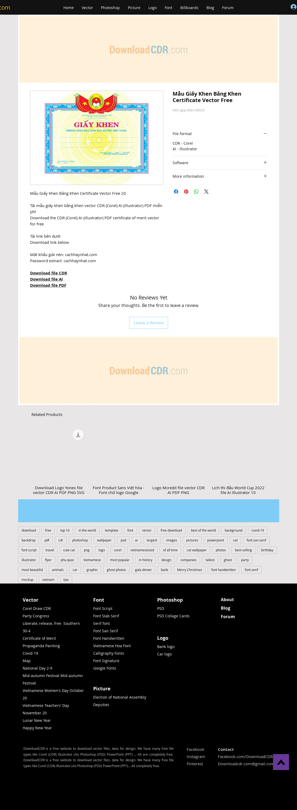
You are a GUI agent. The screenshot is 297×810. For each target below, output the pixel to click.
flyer (48, 560)
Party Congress (36, 615)
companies (188, 560)
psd (123, 540)
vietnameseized (142, 550)
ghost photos (116, 570)
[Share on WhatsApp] (196, 191)
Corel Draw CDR (37, 608)
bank (164, 570)
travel (50, 550)
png (86, 550)
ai (136, 540)
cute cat (69, 550)
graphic (92, 570)
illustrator (29, 560)
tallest (210, 560)
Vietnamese (92, 560)
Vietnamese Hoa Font (112, 645)
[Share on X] (206, 191)
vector (147, 530)
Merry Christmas (189, 570)
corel (117, 550)
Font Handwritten (108, 638)
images (171, 540)
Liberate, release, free (42, 623)
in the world (87, 530)
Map (27, 660)
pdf (46, 540)
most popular (120, 560)
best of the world (203, 530)
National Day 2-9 (37, 668)
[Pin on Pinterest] (186, 191)
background (233, 530)
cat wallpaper (197, 550)
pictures (192, 540)
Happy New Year (37, 727)
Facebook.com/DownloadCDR (245, 756)
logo (102, 550)
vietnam (48, 579)
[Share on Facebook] (176, 191)
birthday (267, 550)
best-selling (243, 550)
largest (152, 540)
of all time (170, 550)
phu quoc (67, 560)
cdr (60, 540)
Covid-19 (30, 653)
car (75, 570)
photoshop (80, 540)
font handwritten (223, 570)
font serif (251, 570)
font (130, 530)
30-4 (26, 630)
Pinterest (195, 763)
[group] (148, 460)
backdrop (28, 540)
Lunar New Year (37, 720)
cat (235, 540)
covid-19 (257, 530)
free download (171, 530)
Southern (71, 623)
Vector (30, 600)
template (111, 530)
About (227, 599)
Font (98, 600)
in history (145, 560)
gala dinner (143, 570)
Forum (228, 616)
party (245, 560)
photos (221, 550)
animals (58, 570)
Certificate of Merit (39, 638)
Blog (225, 608)
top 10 (65, 530)
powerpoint (215, 540)
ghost (228, 560)
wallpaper (104, 540)
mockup (27, 579)
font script (29, 550)
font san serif (256, 540)
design (166, 560)
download (29, 530)
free (48, 530)
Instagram (196, 756)
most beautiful (32, 570)
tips (66, 579)
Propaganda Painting (41, 645)
